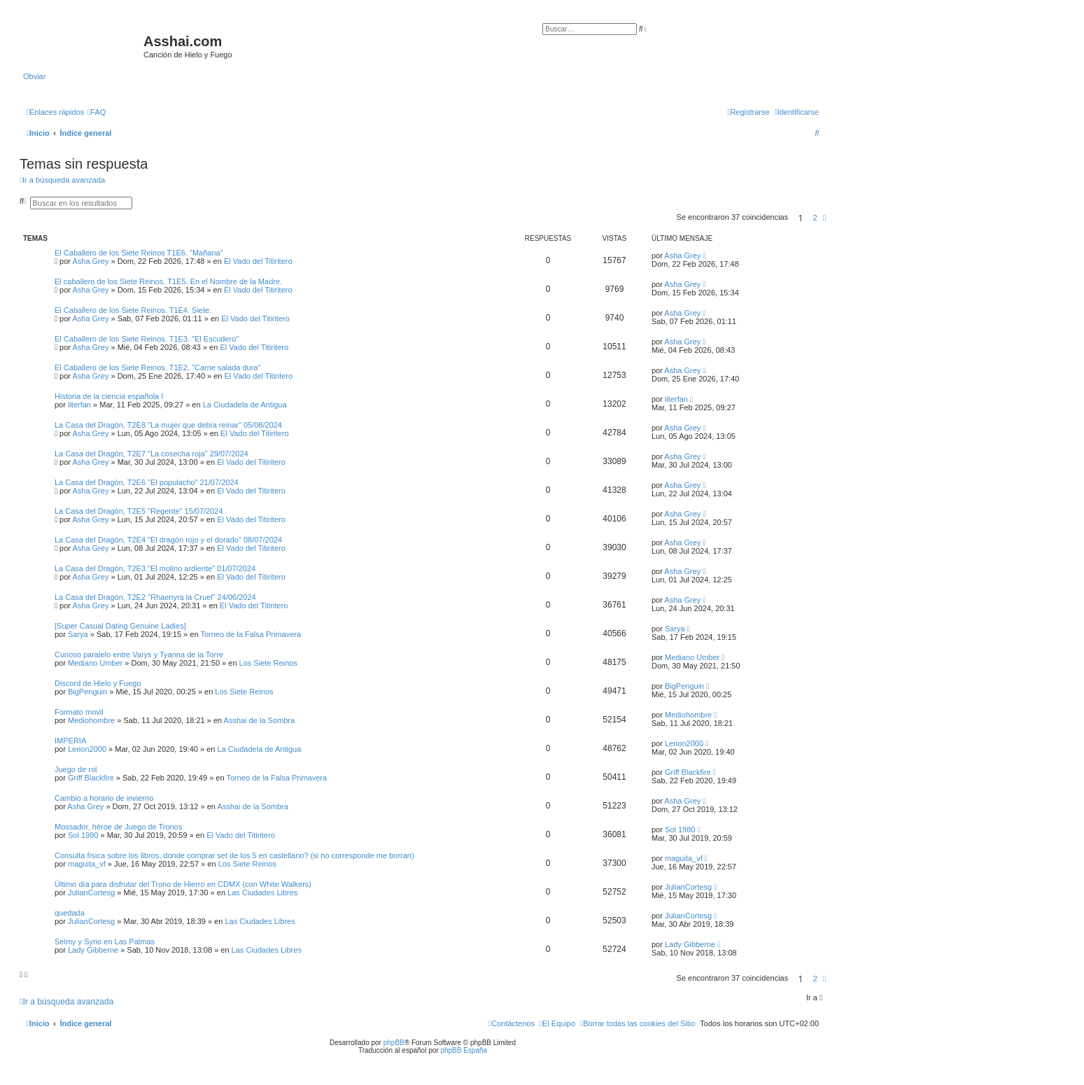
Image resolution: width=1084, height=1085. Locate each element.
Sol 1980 (83, 835)
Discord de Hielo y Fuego (98, 683)
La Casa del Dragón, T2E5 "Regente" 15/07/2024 (139, 511)
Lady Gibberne (93, 950)
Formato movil (79, 712)
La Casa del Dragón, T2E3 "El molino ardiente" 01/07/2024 (155, 568)
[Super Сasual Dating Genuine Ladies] (120, 626)
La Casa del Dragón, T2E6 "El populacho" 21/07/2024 (147, 482)
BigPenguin (87, 691)
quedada (70, 913)
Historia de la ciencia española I (109, 396)
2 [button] (815, 218)
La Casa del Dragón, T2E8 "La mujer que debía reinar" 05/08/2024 (168, 425)
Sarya (78, 634)
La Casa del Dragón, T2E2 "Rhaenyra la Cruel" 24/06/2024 (155, 597)
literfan (79, 404)
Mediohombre (91, 720)
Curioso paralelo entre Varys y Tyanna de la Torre (139, 654)
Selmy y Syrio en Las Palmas (105, 941)
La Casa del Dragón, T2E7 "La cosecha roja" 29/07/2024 (151, 453)
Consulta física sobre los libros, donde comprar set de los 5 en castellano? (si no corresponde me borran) (234, 855)
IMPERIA (70, 740)
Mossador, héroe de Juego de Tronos (118, 826)
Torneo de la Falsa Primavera (250, 634)
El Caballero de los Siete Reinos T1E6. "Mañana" (139, 252)
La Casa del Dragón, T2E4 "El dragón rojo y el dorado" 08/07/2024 (168, 540)
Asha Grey (90, 261)
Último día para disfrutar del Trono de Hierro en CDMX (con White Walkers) (183, 884)
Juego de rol (76, 769)
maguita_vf (87, 864)
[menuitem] (96, 112)
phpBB (393, 1042)
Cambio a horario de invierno (104, 798)
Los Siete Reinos (268, 663)
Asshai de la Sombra (259, 720)
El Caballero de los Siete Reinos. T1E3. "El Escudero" (147, 339)
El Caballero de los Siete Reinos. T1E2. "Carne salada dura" (157, 367)
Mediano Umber (95, 663)
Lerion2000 (87, 749)
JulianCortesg (91, 892)
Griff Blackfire (91, 778)
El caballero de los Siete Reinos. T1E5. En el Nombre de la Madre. (168, 281)
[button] (824, 217)
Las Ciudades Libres (262, 892)
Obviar (34, 76)
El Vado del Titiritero (258, 261)
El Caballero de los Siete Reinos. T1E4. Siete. (133, 310)
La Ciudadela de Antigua (245, 404)
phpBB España (463, 1050)
